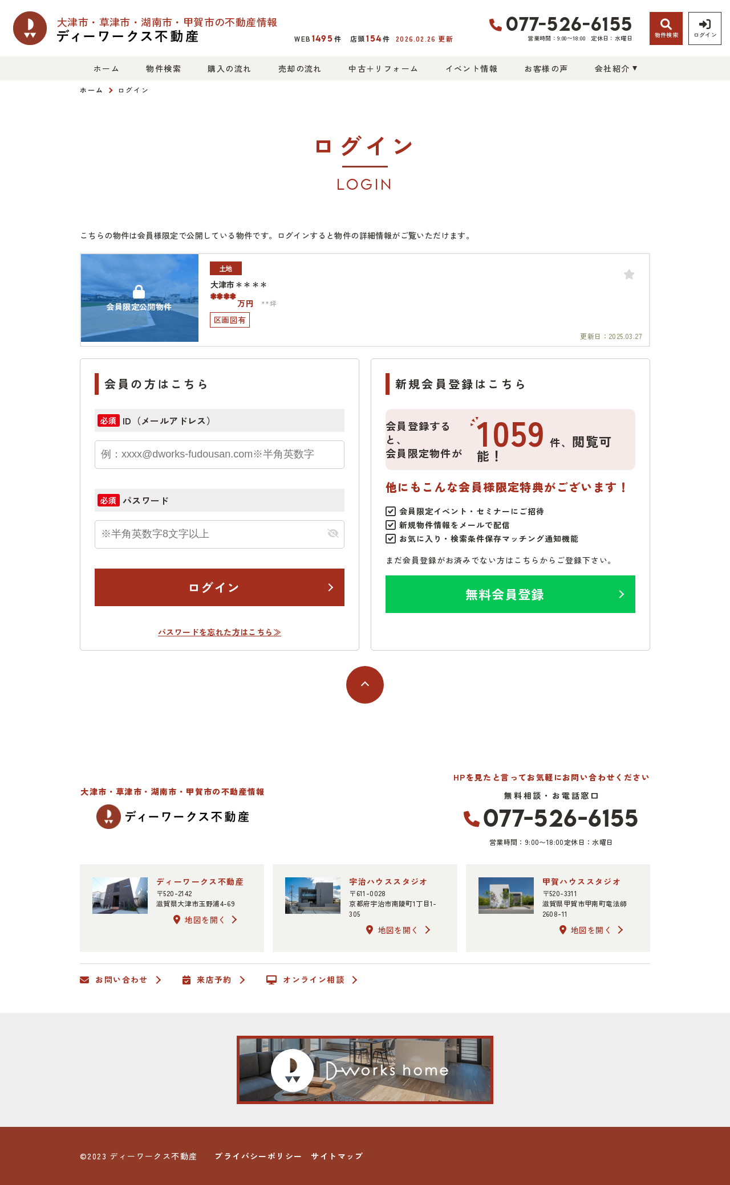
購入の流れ (230, 68)
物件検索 (163, 68)
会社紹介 (612, 68)
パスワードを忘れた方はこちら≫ (219, 632)
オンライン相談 (305, 979)
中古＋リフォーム (383, 68)
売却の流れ (300, 68)
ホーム (107, 68)
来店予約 (207, 979)
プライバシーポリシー (258, 1156)
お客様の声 (546, 68)
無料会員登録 (505, 594)
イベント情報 (471, 68)
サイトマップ (337, 1156)
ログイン (214, 587)
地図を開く (199, 919)
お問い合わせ (114, 979)
